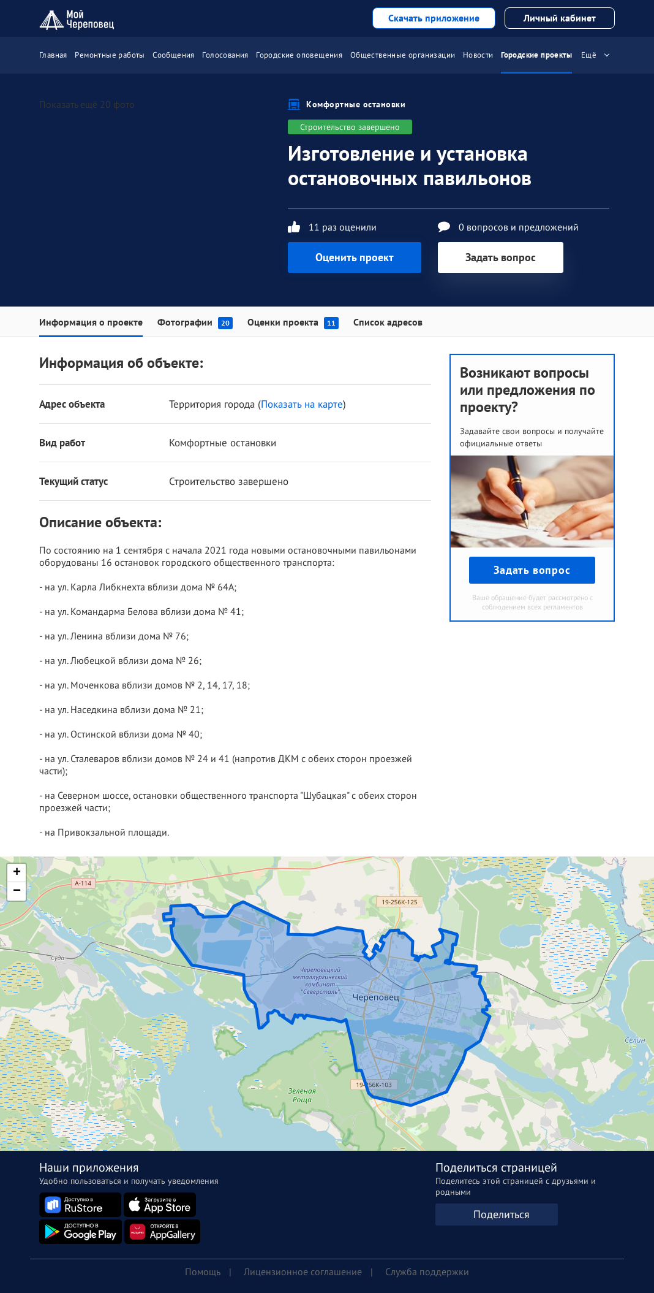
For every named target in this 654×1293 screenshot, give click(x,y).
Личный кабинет (560, 18)
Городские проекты (536, 55)
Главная (53, 55)
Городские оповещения (299, 55)
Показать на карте (302, 404)
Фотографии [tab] (195, 322)
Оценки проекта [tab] (293, 322)
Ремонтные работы (110, 55)
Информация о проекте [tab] (91, 322)
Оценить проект (354, 257)
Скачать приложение (433, 18)
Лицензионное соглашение (303, 1271)
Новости (478, 55)
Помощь (202, 1271)
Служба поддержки (427, 1271)
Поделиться (501, 1214)
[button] (16, 873)
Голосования (225, 55)
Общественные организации (403, 55)
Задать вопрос (500, 257)
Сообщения (173, 55)
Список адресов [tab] (388, 322)
